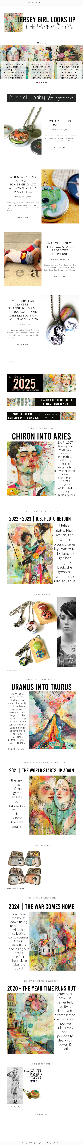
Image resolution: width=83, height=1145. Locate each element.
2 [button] (39, 82)
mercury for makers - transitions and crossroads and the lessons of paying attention (23, 310)
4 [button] (43, 82)
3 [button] (41, 82)
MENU (41, 43)
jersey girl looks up (40, 1143)
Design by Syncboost (54, 1143)
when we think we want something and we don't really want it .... (23, 184)
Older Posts (73, 362)
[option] (14, 62)
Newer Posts (10, 362)
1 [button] (37, 82)
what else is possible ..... (60, 123)
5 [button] (46, 82)
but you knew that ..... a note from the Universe (60, 248)
